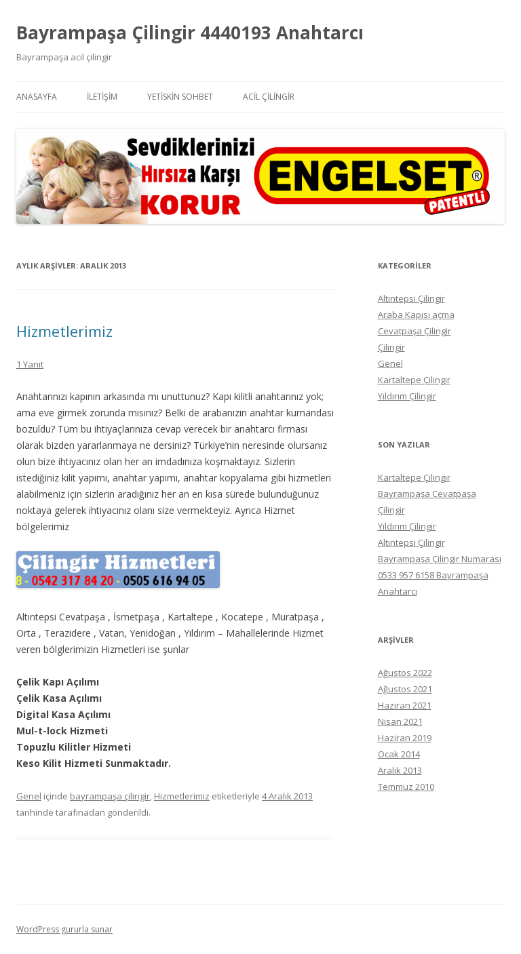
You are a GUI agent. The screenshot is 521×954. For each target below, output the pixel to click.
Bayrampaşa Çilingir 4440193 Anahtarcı (190, 32)
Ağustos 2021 (405, 689)
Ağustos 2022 (405, 673)
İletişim (102, 96)
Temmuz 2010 (406, 786)
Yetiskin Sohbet (180, 96)
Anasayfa (36, 96)
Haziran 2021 (404, 705)
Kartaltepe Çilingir (414, 380)
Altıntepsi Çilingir (411, 298)
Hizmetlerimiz (64, 331)
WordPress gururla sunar (64, 929)
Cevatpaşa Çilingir (414, 331)
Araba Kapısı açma (416, 315)
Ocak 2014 (399, 754)
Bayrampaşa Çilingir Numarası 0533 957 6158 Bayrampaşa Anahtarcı (439, 575)
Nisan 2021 (400, 721)
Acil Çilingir (268, 96)
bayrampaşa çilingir (110, 796)
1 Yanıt (29, 364)
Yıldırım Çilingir (407, 396)
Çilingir (391, 347)
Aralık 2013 (400, 770)
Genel (28, 796)
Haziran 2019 (404, 738)
